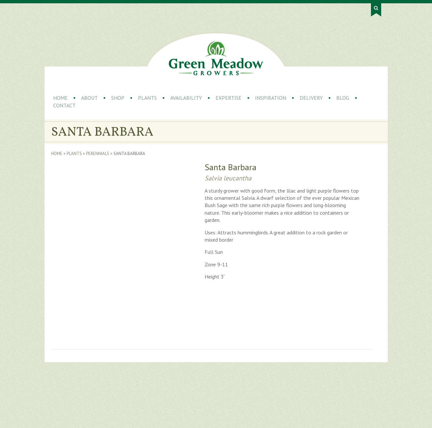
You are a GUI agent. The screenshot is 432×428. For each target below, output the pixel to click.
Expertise (229, 97)
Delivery (311, 97)
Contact (64, 105)
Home (60, 97)
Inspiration (270, 97)
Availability (186, 97)
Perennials (97, 153)
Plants (147, 97)
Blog (342, 97)
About (89, 97)
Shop (117, 97)
